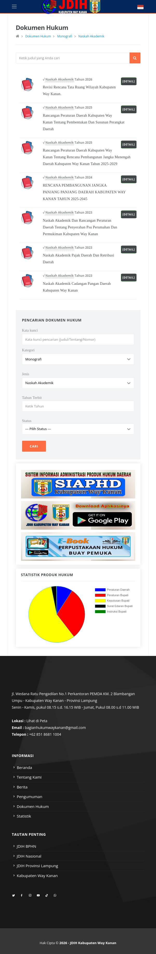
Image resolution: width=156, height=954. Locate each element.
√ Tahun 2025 (67, 107)
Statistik (24, 816)
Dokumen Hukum (38, 36)
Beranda (24, 767)
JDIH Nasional (29, 856)
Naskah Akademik (91, 36)
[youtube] (38, 895)
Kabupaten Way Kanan (37, 875)
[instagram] (30, 895)
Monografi (64, 36)
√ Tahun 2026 (67, 79)
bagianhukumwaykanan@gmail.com (55, 727)
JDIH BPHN (26, 846)
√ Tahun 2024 (67, 177)
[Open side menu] (14, 6)
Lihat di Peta (37, 720)
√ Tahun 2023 (67, 212)
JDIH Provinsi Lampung (37, 865)
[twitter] (13, 895)
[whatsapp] (55, 895)
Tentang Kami (29, 777)
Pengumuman (29, 796)
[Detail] (129, 81)
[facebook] (21, 895)
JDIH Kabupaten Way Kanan (93, 942)
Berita (22, 786)
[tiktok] (46, 895)
